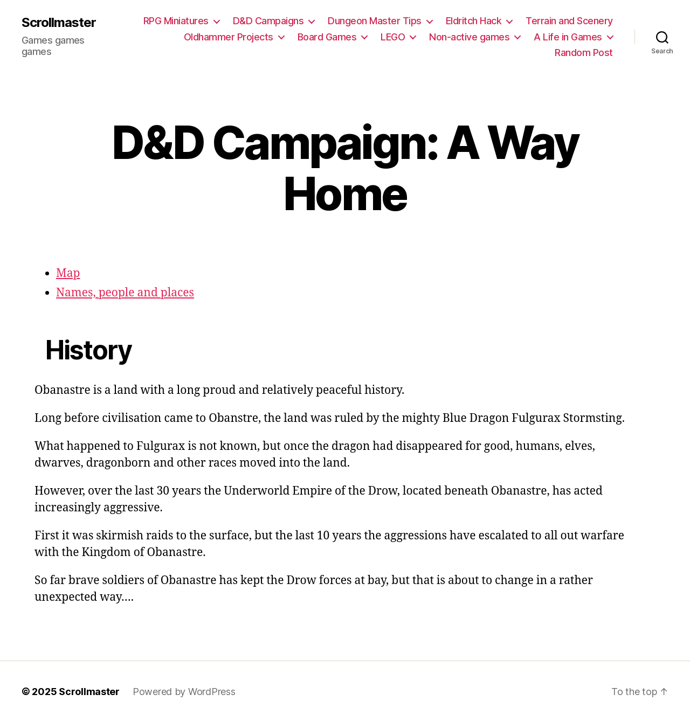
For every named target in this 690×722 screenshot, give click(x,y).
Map (68, 273)
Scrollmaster (59, 22)
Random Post (584, 52)
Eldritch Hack (474, 20)
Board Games (327, 37)
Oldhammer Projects (228, 37)
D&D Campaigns (268, 20)
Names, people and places (125, 293)
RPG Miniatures (176, 20)
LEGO (393, 37)
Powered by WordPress (184, 691)
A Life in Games (568, 37)
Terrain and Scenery (569, 20)
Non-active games (469, 37)
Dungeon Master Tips (375, 20)
